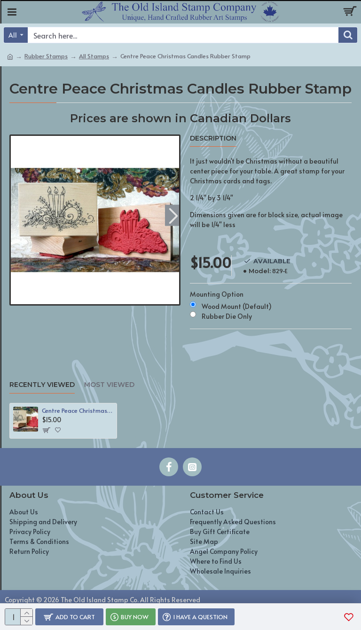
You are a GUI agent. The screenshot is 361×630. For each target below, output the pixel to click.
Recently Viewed (42, 385)
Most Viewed (109, 385)
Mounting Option (216, 294)
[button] (173, 215)
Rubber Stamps (46, 56)
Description (213, 138)
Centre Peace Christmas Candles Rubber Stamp (77, 411)
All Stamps (94, 56)
